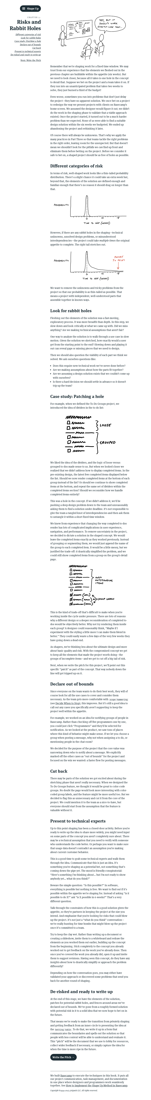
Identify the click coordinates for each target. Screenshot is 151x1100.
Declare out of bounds (30, 44)
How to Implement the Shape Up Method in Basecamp (96, 1085)
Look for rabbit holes (31, 37)
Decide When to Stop (67, 703)
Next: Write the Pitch (31, 60)
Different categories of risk (28, 34)
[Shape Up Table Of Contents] (30, 8)
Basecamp (66, 1075)
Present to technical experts (28, 51)
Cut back (36, 47)
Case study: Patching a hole (27, 41)
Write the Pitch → (63, 1057)
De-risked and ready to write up (26, 54)
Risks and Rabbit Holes (25, 25)
